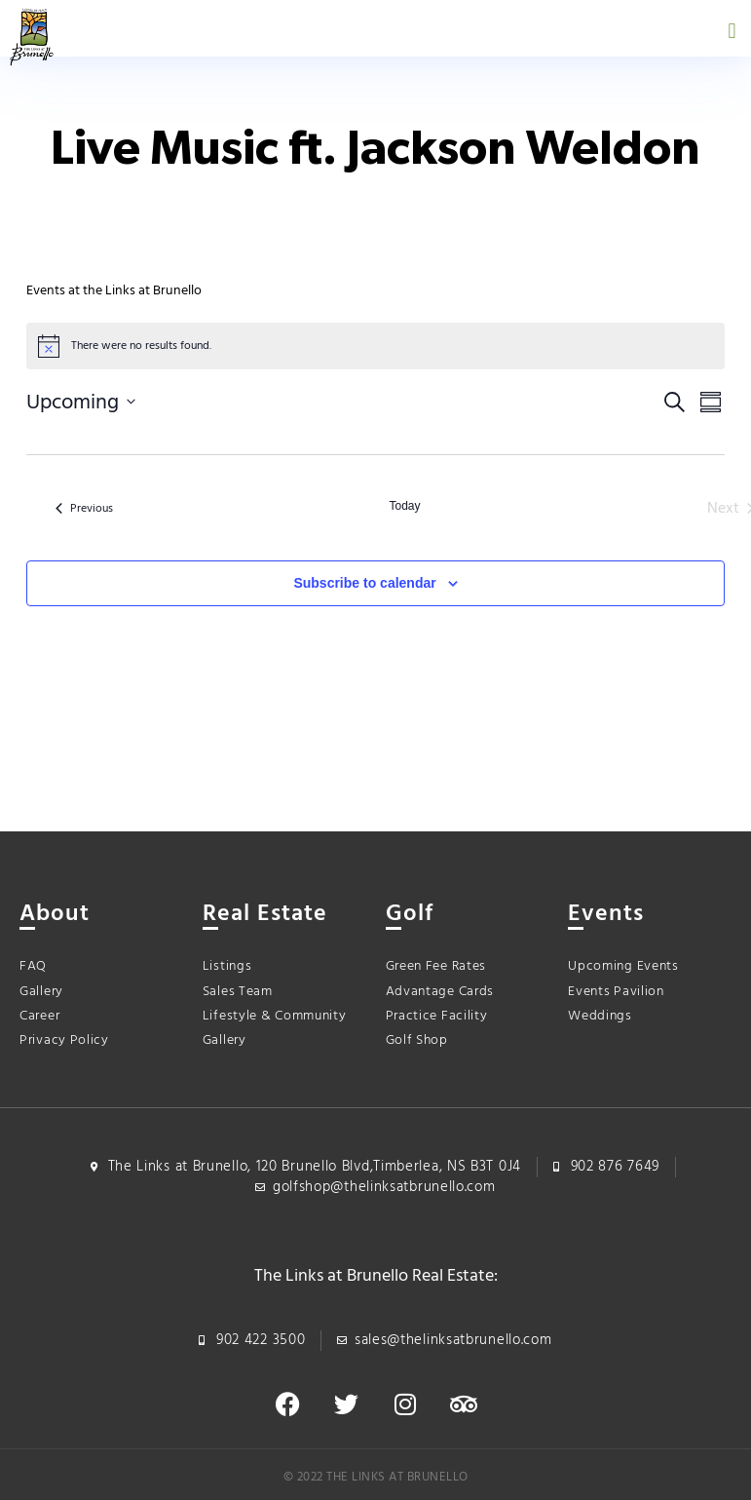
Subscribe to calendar (364, 583)
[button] (732, 31)
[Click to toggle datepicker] (80, 402)
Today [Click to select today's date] (404, 506)
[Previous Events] (84, 508)
